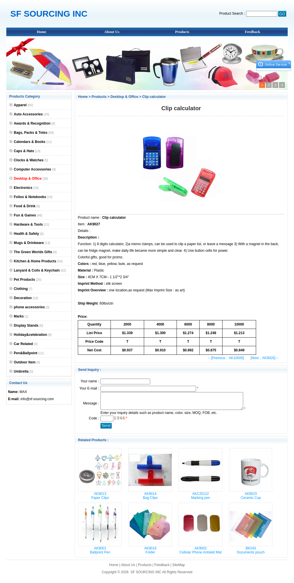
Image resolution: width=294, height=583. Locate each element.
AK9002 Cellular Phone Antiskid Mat (200, 554)
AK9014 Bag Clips (150, 499)
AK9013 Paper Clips (100, 499)
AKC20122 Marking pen (200, 499)
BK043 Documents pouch (251, 554)
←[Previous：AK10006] (226, 358)
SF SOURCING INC (145, 576)
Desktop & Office (124, 97)
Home (41, 32)
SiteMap (178, 568)
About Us (111, 32)
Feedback (252, 32)
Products (182, 32)
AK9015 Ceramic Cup (251, 499)
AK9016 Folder (150, 554)
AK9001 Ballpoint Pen (100, 554)
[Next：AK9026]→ (265, 358)
